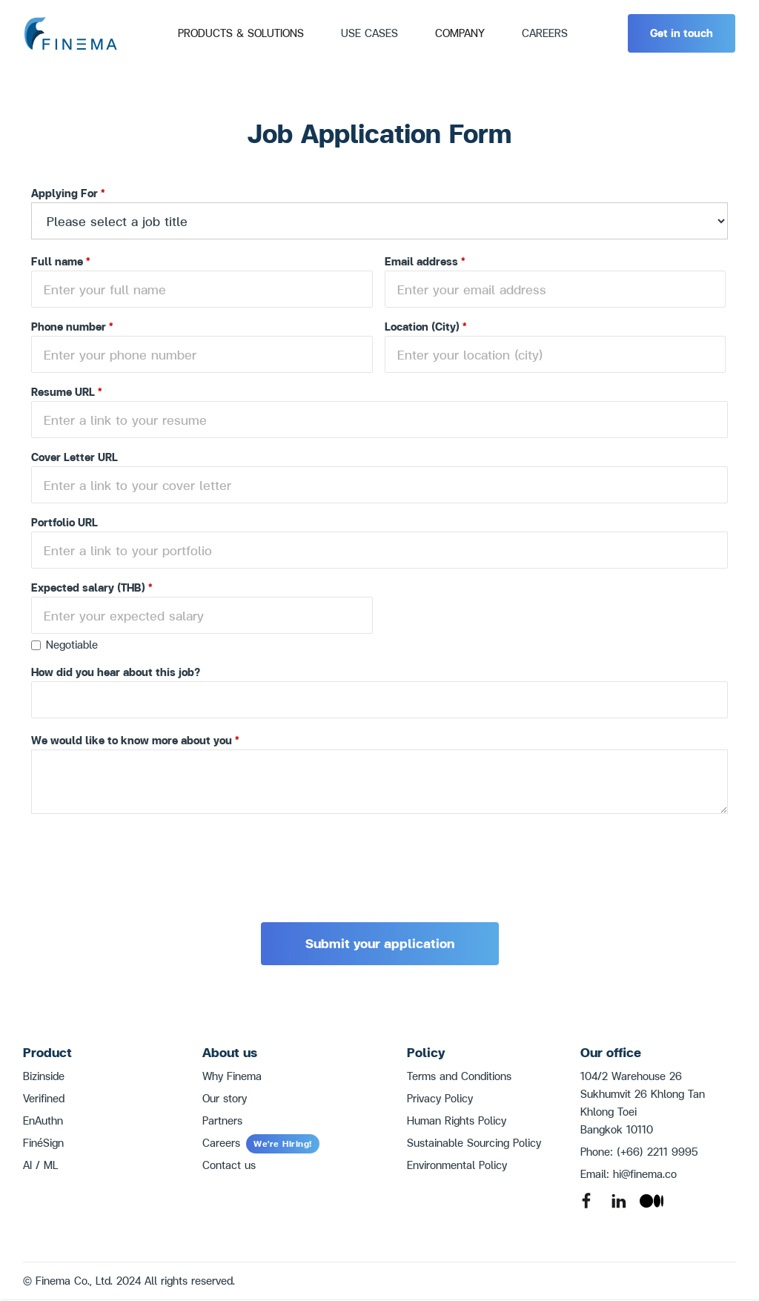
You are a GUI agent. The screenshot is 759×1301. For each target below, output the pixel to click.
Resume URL (66, 392)
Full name (60, 261)
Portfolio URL (64, 522)
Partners (222, 1120)
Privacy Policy (440, 1098)
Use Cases (369, 33)
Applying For (68, 193)
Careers (260, 1143)
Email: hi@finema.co (628, 1174)
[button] (241, 33)
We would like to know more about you (135, 740)
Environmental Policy (457, 1165)
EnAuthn (43, 1120)
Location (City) (426, 327)
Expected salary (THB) (92, 587)
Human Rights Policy (456, 1120)
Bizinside (43, 1076)
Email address (425, 261)
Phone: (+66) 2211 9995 (639, 1152)
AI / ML (40, 1165)
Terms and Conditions (459, 1076)
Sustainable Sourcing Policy (474, 1143)
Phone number (72, 327)
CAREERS (545, 33)
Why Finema (232, 1076)
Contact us (229, 1165)
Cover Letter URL (74, 457)
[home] (70, 33)
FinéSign (43, 1143)
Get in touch (681, 33)
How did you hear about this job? (115, 672)
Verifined (43, 1098)
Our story (224, 1098)
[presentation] (143, 858)
